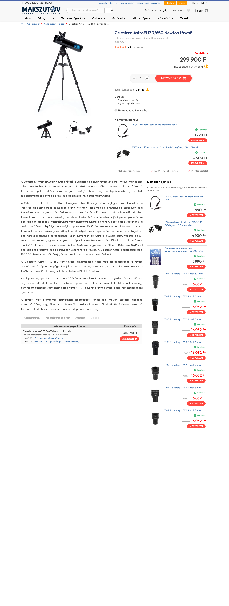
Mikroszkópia (141, 18)
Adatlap (80, 317)
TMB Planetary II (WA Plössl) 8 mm (182, 387)
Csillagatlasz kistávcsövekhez (49, 338)
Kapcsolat (103, 2)
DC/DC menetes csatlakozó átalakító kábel (154, 124)
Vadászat (119, 18)
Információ (165, 18)
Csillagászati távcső (54, 23)
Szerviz (113, 2)
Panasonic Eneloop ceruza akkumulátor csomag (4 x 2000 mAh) (184, 249)
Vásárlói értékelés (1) (57, 317)
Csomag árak (31, 317)
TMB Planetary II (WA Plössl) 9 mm (182, 410)
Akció (27, 18)
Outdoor (98, 18)
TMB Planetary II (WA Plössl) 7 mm (182, 364)
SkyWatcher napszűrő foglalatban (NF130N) (57, 341)
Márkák (170, 2)
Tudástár (185, 18)
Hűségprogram (127, 2)
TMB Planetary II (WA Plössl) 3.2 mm (183, 273)
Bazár (182, 2)
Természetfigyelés (73, 18)
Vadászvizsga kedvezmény (149, 2)
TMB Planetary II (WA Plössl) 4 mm (182, 296)
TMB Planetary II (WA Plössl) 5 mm (182, 319)
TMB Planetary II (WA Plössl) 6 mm (182, 342)
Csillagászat (45, 18)
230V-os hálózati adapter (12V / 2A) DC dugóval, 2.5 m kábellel (165, 147)
